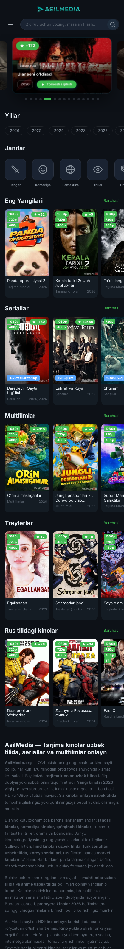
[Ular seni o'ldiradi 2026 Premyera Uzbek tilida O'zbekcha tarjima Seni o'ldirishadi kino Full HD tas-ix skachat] (61, 66)
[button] (26, 99)
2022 (103, 130)
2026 (14, 130)
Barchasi (111, 200)
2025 (36, 130)
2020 (91, 609)
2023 (81, 130)
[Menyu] (11, 24)
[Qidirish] (112, 24)
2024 (58, 130)
